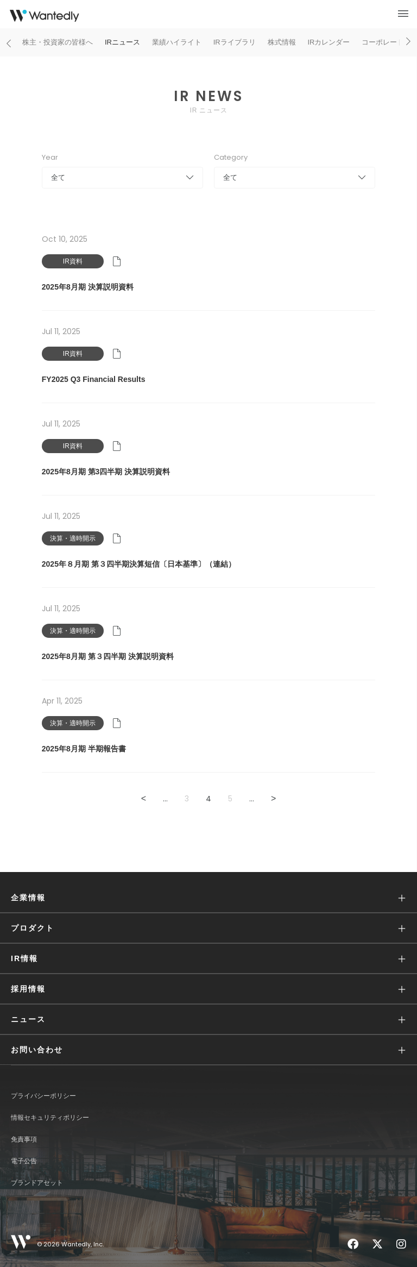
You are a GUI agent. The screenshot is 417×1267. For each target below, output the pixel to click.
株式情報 (282, 42)
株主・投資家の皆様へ (57, 42)
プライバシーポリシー (43, 1096)
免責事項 (24, 1139)
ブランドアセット (37, 1183)
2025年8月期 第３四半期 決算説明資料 (108, 656)
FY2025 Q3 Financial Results (94, 379)
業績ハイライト (176, 42)
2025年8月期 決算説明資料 (88, 287)
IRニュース (122, 42)
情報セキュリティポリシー (50, 1117)
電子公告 (24, 1161)
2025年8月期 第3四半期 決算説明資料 (106, 471)
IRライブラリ (234, 42)
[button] (208, 898)
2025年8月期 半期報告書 (84, 748)
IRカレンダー (328, 42)
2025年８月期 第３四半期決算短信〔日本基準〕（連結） (139, 564)
